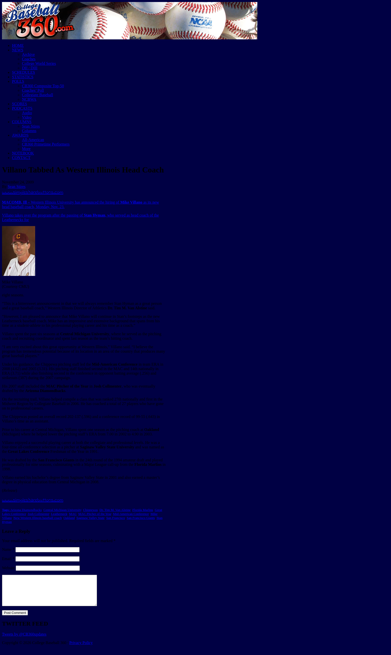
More (26, 149)
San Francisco (115, 518)
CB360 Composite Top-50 (43, 86)
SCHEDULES (23, 72)
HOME (18, 45)
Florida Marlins (142, 510)
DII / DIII (29, 68)
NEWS (17, 50)
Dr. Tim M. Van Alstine (115, 510)
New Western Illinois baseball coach (37, 518)
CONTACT (21, 158)
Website (8, 568)
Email (8, 559)
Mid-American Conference (131, 514)
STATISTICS (22, 77)
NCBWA (29, 99)
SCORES (19, 104)
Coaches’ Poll (33, 90)
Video (26, 117)
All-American (33, 140)
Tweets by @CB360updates (24, 640)
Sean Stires (31, 126)
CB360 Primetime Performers (46, 144)
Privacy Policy (81, 649)
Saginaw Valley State (90, 518)
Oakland (69, 518)
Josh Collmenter (38, 514)
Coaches (28, 59)
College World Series (39, 63)
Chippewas (90, 510)
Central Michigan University (62, 510)
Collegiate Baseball (37, 95)
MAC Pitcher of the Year (94, 514)
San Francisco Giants (141, 518)
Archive (28, 54)
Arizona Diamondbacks (26, 510)
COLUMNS (21, 122)
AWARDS (20, 135)
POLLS (18, 81)
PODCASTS (22, 108)
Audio (27, 113)
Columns (29, 131)
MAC (73, 514)
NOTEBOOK (23, 153)
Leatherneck (59, 514)
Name (8, 549)
